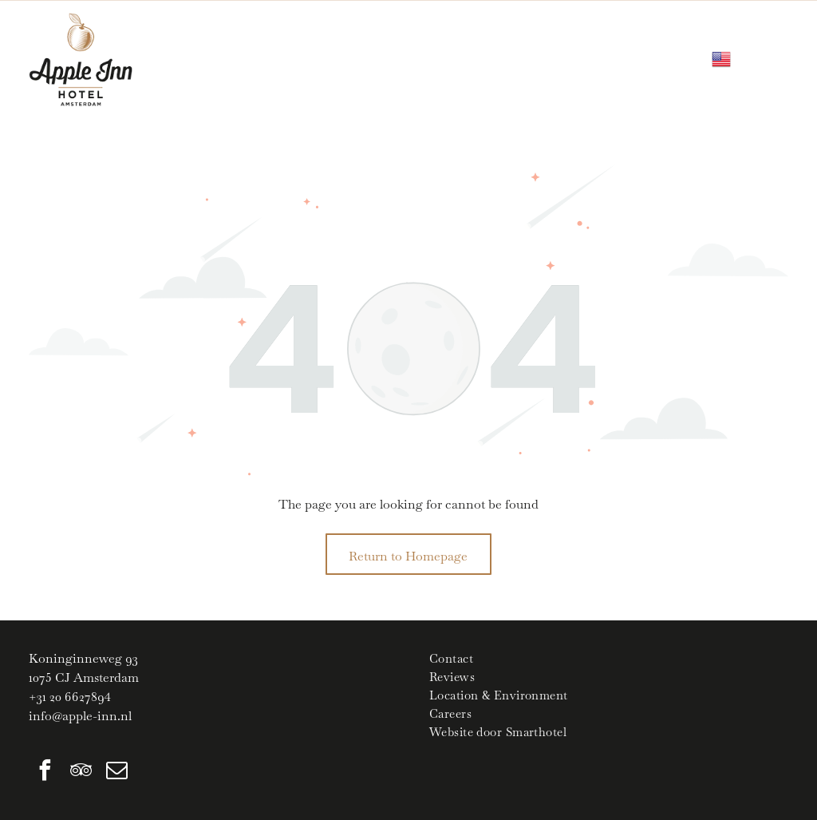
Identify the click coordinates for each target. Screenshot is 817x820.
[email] (116, 772)
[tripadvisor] (81, 772)
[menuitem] (608, 658)
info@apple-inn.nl (80, 715)
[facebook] (45, 772)
